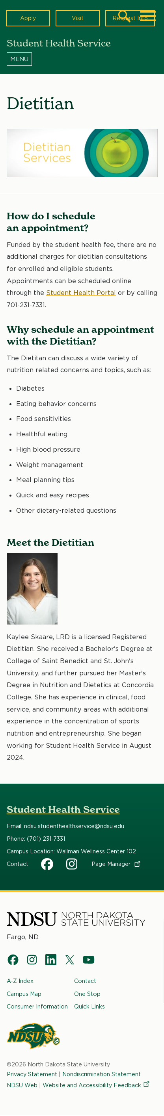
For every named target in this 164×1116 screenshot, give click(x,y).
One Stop (87, 993)
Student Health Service (63, 809)
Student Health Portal (81, 293)
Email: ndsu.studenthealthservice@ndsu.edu (65, 826)
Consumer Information (37, 1006)
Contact (17, 864)
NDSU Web (22, 1085)
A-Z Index (20, 980)
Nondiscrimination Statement (102, 1074)
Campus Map (24, 993)
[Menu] (82, 59)
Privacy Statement (32, 1074)
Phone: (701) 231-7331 (36, 839)
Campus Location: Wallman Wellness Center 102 (71, 851)
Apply (28, 18)
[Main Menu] (147, 16)
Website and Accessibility (97, 1085)
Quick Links (89, 1006)
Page (116, 864)
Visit (77, 18)
